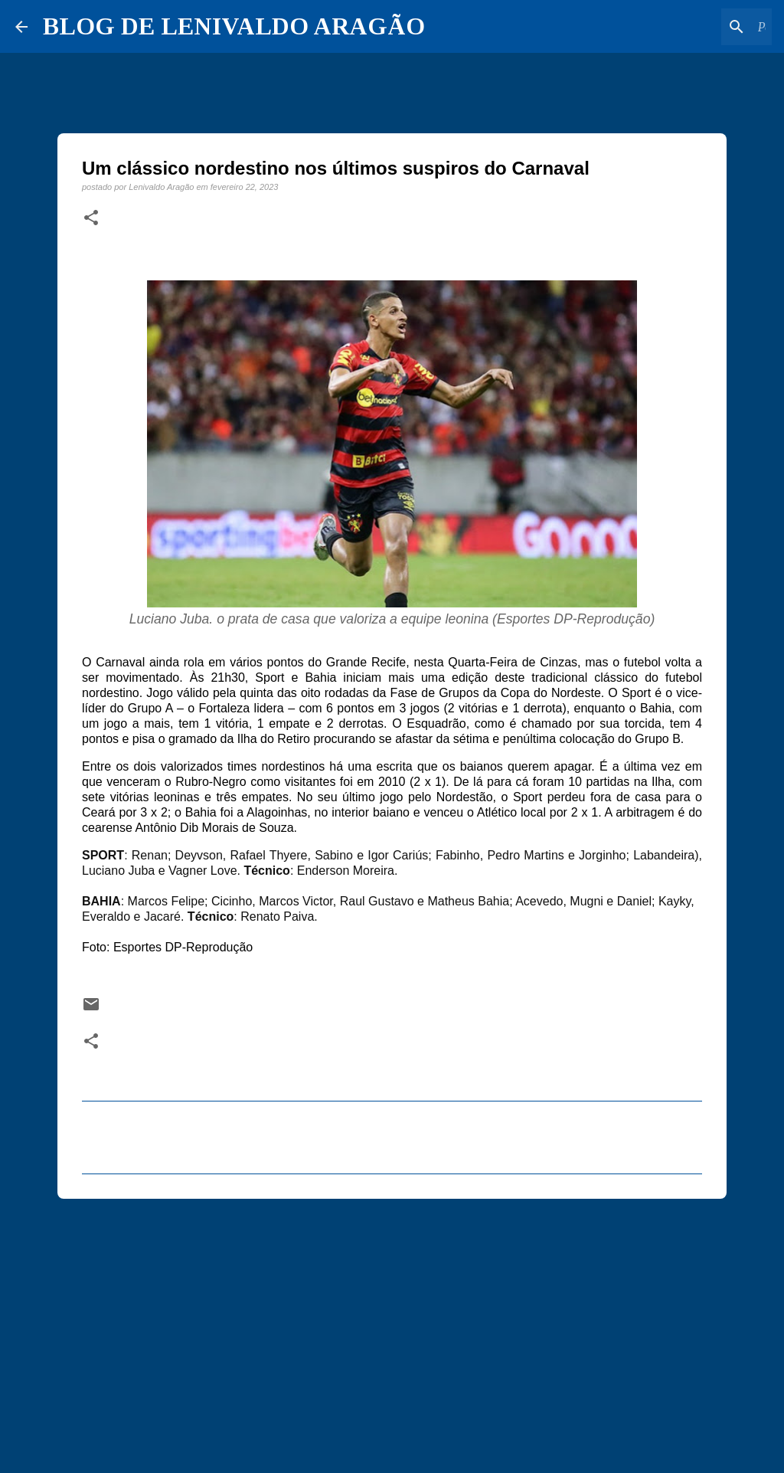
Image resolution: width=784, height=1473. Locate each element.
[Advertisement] (392, 1329)
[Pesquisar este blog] (691, 26)
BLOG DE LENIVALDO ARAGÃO (234, 26)
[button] (91, 218)
